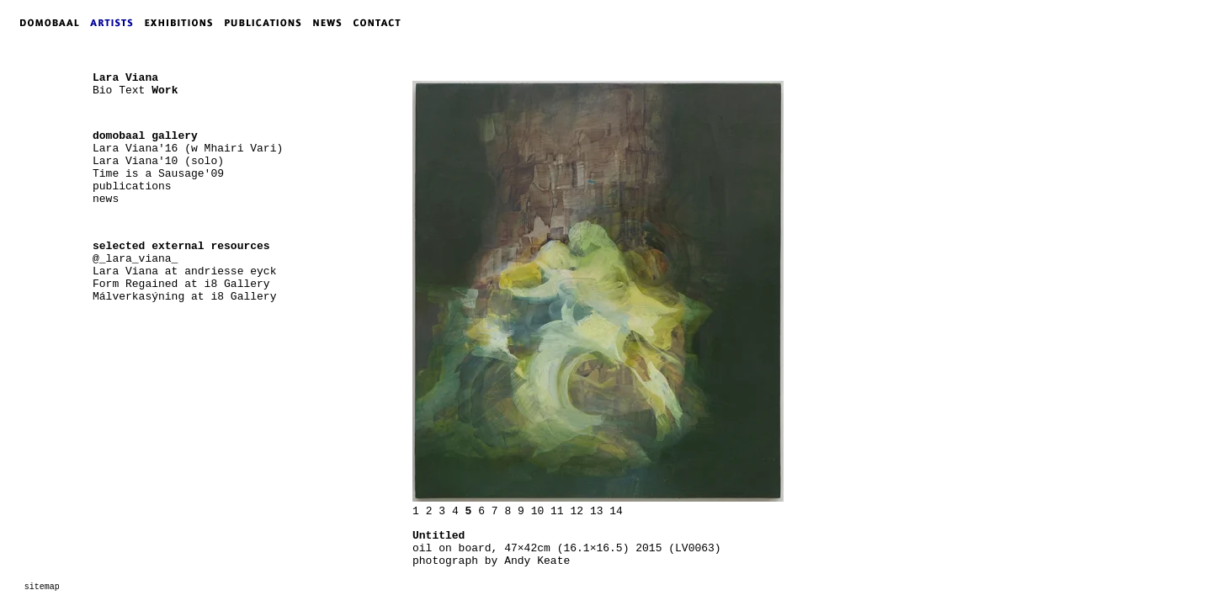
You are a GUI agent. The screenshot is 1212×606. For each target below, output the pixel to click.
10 (538, 511)
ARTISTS (115, 22)
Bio (102, 90)
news (106, 199)
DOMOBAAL (44, 22)
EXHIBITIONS (182, 22)
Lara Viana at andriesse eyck (184, 271)
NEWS (331, 22)
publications (132, 186)
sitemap (42, 587)
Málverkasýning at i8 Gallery (184, 296)
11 (557, 511)
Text (132, 90)
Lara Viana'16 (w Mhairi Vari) (188, 148)
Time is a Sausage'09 (158, 173)
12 (576, 511)
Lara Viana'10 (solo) (158, 161)
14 (616, 511)
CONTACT (381, 22)
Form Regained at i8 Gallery (181, 284)
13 (596, 511)
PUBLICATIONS (268, 22)
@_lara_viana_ (135, 258)
